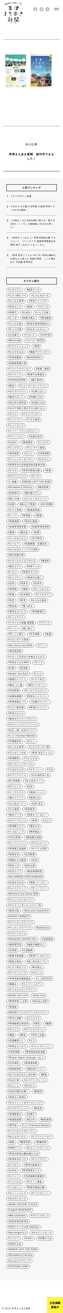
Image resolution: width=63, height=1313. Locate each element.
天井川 (24, 583)
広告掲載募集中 (55, 1305)
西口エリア (16, 566)
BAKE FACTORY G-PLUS (23, 1204)
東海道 (13, 1007)
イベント (14, 1176)
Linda (26, 312)
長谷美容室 (16, 651)
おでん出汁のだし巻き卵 (23, 1074)
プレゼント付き (18, 753)
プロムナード (40, 843)
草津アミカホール (39, 956)
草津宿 (13, 589)
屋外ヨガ (35, 826)
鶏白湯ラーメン (36, 1069)
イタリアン (16, 290)
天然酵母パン (17, 1040)
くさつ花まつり (18, 967)
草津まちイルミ (18, 1046)
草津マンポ (34, 566)
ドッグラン (16, 448)
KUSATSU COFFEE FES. (23, 939)
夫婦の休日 (36, 436)
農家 (12, 1035)
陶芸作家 (25, 1142)
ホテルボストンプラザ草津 (24, 549)
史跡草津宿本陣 (18, 527)
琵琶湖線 (14, 521)
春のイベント (17, 798)
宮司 (12, 600)
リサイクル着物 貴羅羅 (22, 623)
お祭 (12, 668)
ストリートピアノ (32, 984)
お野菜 (13, 950)
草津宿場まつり (18, 702)
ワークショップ (18, 973)
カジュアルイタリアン (21, 899)
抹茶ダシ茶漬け (18, 1097)
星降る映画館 (17, 956)
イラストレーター (42, 1136)
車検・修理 (43, 369)
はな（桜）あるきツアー (23, 730)
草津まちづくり (18, 611)
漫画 (25, 589)
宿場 (12, 532)
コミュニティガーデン (21, 459)
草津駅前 (14, 758)
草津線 (26, 515)
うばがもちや (17, 769)
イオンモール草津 (19, 640)
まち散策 (14, 809)
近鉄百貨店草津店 (19, 1221)
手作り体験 (16, 1018)
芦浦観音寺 (16, 741)
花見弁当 (14, 854)
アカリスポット (40, 1215)
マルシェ (37, 973)
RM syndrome (18, 1215)
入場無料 (28, 950)
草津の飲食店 (33, 1165)
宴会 (12, 386)
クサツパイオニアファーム (24, 724)
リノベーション (18, 843)
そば (50, 769)
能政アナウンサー (39, 352)
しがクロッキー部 (39, 747)
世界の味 (14, 911)
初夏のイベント (18, 679)
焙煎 (37, 346)
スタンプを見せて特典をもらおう (27, 657)
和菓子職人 (29, 318)
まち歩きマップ (35, 781)
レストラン (16, 419)
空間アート (16, 1148)
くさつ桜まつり (18, 295)
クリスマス (34, 1018)
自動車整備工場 (18, 363)
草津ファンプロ (38, 301)
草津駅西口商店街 (19, 1023)
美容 (37, 1023)
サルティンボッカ (42, 1232)
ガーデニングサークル (21, 764)
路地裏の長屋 (34, 837)
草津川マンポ (30, 572)
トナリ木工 (39, 679)
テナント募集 (35, 1182)
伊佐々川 (14, 865)
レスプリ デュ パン (36, 1080)
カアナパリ (16, 374)
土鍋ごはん (39, 391)
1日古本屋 (15, 837)
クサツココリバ (18, 476)
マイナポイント (41, 1193)
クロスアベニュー (19, 1108)
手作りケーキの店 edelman (24, 1227)
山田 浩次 (38, 803)
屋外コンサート (37, 685)
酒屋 (39, 515)
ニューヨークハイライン (34, 386)
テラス (13, 470)
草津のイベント (38, 707)
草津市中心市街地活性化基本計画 (27, 465)
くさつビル (16, 1182)
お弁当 (13, 1170)
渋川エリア (16, 871)
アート (13, 628)
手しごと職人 (17, 634)
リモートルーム (18, 933)
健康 (49, 1023)
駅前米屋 (46, 1119)
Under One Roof (19, 674)
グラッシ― (36, 769)
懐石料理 (44, 487)
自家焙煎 (48, 939)
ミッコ (13, 515)
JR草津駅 (44, 453)
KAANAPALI (35, 357)
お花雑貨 (30, 854)
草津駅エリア (17, 826)
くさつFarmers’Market (23, 736)
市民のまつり (17, 713)
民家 (12, 594)
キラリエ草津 (40, 848)
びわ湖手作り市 (41, 775)
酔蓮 (44, 1074)
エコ (32, 1040)
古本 (12, 583)
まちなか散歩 (39, 600)
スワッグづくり (18, 775)
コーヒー (14, 544)
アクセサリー (44, 594)
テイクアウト (17, 617)
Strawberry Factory (21, 487)
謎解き (13, 984)
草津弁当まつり (18, 1159)
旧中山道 (30, 865)
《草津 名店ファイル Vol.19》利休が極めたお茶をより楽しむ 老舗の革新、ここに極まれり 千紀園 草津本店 (33, 258)
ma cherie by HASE (21, 645)
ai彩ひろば (38, 403)
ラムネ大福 (16, 323)
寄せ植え (37, 967)
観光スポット (17, 397)
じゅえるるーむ (41, 295)
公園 (12, 504)
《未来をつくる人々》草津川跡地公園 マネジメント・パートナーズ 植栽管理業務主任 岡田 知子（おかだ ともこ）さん (33, 241)
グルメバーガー (31, 414)
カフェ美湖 (16, 510)
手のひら (30, 1086)
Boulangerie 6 (18, 1232)
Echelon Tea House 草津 (24, 894)
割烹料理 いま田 (18, 1001)
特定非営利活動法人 (38, 323)
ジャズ (38, 674)
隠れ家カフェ (33, 493)
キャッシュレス (18, 1193)
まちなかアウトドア (20, 1261)
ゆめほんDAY (41, 1001)
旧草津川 (14, 493)
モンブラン (16, 578)
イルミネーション (42, 1046)
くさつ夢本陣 (17, 707)
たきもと (44, 459)
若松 (30, 307)
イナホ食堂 (34, 419)
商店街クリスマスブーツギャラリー (28, 1012)
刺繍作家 (42, 1142)
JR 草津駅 (47, 504)
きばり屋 (14, 1080)
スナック (44, 307)
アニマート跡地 (36, 448)
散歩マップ (16, 815)
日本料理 (14, 690)
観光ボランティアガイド (23, 719)
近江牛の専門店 (18, 403)
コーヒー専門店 (36, 340)
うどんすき (31, 758)
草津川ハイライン (37, 696)
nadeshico (43, 928)
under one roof (19, 995)
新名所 (38, 1108)
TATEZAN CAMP (19, 1266)
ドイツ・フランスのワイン (24, 431)
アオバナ (30, 335)
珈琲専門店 (16, 944)
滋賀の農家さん (36, 944)
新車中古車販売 (36, 374)
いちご (13, 572)
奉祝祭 (45, 561)
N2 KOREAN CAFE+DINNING (26, 877)
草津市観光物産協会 (20, 978)
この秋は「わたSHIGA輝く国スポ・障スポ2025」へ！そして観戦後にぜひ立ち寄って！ (32, 224)
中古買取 (35, 634)
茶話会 (13, 606)
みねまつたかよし (37, 329)
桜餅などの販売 (18, 860)
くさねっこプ (17, 832)
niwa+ (13, 442)
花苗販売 (30, 809)
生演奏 (24, 668)
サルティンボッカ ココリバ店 (25, 905)
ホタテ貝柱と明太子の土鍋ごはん (27, 408)
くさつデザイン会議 (20, 196)
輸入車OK (37, 380)
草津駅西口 (39, 611)
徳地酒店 (28, 442)
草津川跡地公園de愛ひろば (24, 1153)
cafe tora (39, 995)
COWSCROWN (18, 380)
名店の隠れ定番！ (19, 1091)
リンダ (13, 318)
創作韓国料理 (35, 871)
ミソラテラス (17, 792)
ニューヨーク (17, 425)
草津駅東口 (16, 1114)
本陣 (37, 532)
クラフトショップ (19, 346)
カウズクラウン (18, 391)
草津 (23, 600)
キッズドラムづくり (36, 690)
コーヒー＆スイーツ (36, 499)
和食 (49, 470)
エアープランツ (18, 820)
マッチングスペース (20, 928)
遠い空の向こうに (37, 961)
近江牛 (31, 1119)
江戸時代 (37, 538)
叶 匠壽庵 (15, 781)
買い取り (28, 628)
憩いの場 (14, 499)
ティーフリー (40, 888)
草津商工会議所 (18, 848)
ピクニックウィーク (38, 1148)
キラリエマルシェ (35, 1029)
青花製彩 (46, 318)
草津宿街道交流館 (35, 1052)
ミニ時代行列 (44, 978)
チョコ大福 (16, 329)
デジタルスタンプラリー (23, 990)
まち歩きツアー (18, 803)
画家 (12, 1142)
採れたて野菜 (28, 504)
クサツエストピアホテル (23, 561)
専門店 (13, 1125)
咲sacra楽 (15, 340)
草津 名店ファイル (42, 753)
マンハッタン (17, 436)
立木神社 (25, 594)
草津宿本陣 (31, 1063)
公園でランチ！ (41, 702)
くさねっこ (16, 1187)
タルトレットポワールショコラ (26, 1102)
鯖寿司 (38, 1091)
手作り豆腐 (38, 1035)
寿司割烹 (14, 453)
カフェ (13, 414)
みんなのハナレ (18, 1136)
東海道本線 (34, 510)
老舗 (49, 634)
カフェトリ (16, 786)
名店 (30, 786)
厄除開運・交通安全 (36, 544)
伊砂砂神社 (16, 1069)
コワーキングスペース (21, 922)
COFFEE (46, 335)
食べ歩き (28, 606)
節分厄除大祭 (17, 555)
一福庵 (13, 482)
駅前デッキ (34, 290)
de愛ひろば (36, 397)
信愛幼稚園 (16, 696)
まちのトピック (18, 1198)
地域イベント (37, 792)
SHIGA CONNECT (20, 916)
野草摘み (35, 832)
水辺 (35, 860)
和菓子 (13, 312)
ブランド (45, 623)
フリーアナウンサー (20, 369)
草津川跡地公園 (31, 470)
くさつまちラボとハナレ (23, 1131)
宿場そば (35, 798)
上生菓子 (14, 335)
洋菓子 (31, 1114)
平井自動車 (16, 357)
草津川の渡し (35, 578)
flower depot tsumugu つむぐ (27, 1057)
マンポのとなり (18, 538)
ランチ (36, 476)
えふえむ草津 (17, 301)
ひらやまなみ (17, 352)
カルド (47, 820)
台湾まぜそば (17, 882)
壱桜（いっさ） (38, 882)
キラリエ (14, 1029)
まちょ (31, 741)
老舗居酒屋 (16, 1119)
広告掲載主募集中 (35, 1176)
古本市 (38, 583)
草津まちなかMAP (19, 662)
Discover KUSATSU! (37, 911)
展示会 (24, 532)
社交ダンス (16, 307)
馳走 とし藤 (16, 685)
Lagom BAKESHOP (20, 1210)
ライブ (39, 662)
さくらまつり (42, 589)
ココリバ (14, 1238)
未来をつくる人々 (37, 815)
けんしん (14, 1086)
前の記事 (31, 149)
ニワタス (44, 442)
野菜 (23, 1035)
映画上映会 (16, 961)
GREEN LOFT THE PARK (37, 482)
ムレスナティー (18, 888)
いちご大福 (42, 312)
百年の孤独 (31, 521)
